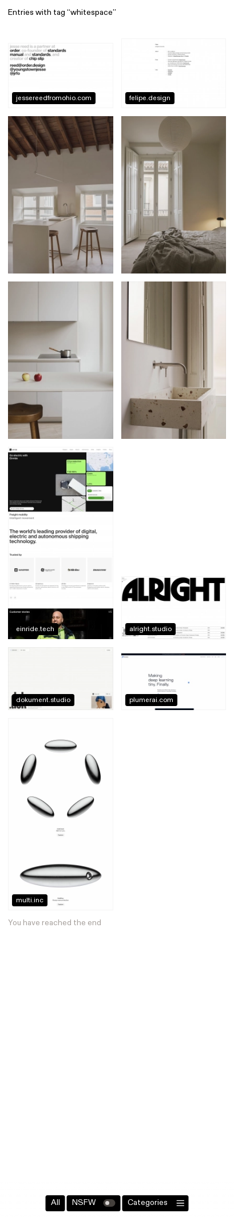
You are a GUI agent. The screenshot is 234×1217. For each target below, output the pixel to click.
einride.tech (35, 629)
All (55, 1203)
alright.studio (150, 629)
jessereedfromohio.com (54, 98)
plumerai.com (151, 700)
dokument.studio (43, 700)
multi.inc (29, 900)
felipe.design (149, 98)
